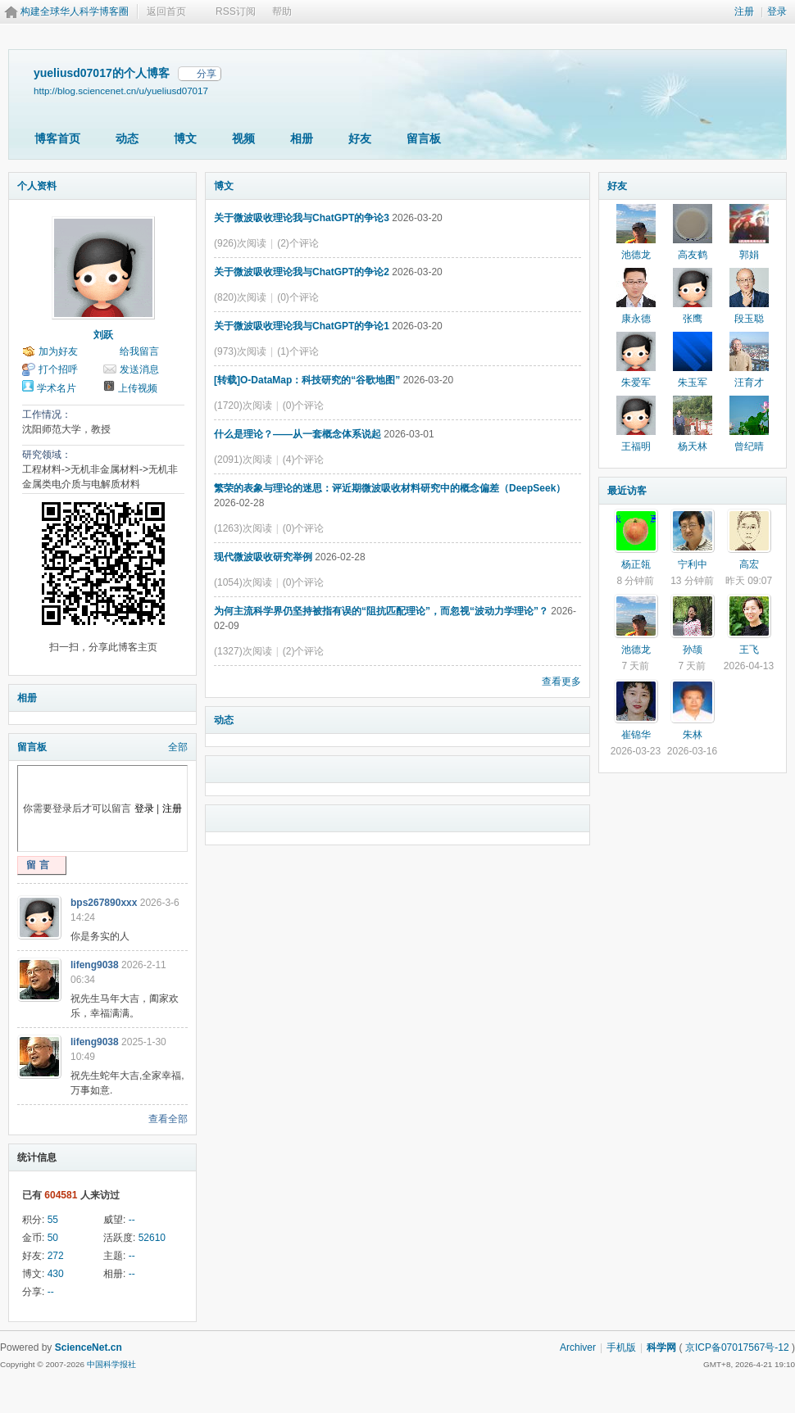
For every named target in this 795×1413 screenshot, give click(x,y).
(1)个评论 (298, 351)
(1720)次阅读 (243, 405)
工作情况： (46, 414)
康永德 (636, 318)
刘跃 (103, 335)
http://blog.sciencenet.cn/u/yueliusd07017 (121, 90)
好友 (359, 138)
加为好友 (58, 351)
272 (56, 1255)
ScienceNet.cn (88, 1347)
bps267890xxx (103, 902)
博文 (185, 138)
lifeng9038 (94, 965)
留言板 (424, 138)
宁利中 (692, 564)
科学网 (661, 1347)
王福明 (636, 446)
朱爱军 (636, 382)
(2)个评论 (298, 243)
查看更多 (561, 681)
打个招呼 (58, 369)
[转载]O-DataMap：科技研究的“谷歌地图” (307, 380)
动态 (127, 138)
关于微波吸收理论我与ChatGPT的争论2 (301, 272)
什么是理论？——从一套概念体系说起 (297, 434)
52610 (152, 1237)
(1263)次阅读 (243, 528)
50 (53, 1237)
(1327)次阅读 (243, 651)
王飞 (749, 649)
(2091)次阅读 (243, 459)
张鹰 (692, 318)
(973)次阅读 (240, 351)
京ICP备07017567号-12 (737, 1347)
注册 (744, 11)
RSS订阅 (236, 11)
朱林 (692, 734)
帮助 (282, 11)
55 (53, 1219)
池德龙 (636, 254)
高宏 (749, 564)
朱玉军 (692, 382)
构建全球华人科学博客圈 (74, 11)
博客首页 (57, 138)
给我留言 (139, 351)
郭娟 (749, 254)
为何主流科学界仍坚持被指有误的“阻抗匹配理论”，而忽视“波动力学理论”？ (381, 611)
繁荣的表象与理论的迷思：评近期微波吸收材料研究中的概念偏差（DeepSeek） (390, 488)
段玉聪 (749, 318)
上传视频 (137, 388)
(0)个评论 (298, 297)
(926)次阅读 (240, 243)
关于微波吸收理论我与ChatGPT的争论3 (301, 218)
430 (56, 1273)
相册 (301, 138)
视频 (243, 138)
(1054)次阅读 (243, 582)
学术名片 (56, 388)
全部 (178, 747)
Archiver (578, 1347)
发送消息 (139, 369)
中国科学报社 (111, 1364)
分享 (206, 73)
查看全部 (168, 1119)
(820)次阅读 (240, 297)
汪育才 (749, 382)
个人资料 (37, 186)
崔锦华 (636, 734)
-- (132, 1219)
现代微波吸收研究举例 (263, 557)
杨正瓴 (636, 564)
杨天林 (692, 446)
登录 (777, 11)
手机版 (621, 1347)
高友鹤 (692, 254)
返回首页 (166, 11)
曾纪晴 (749, 446)
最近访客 (627, 490)
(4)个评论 (304, 459)
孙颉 (692, 649)
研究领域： (46, 454)
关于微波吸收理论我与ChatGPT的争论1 (301, 326)
